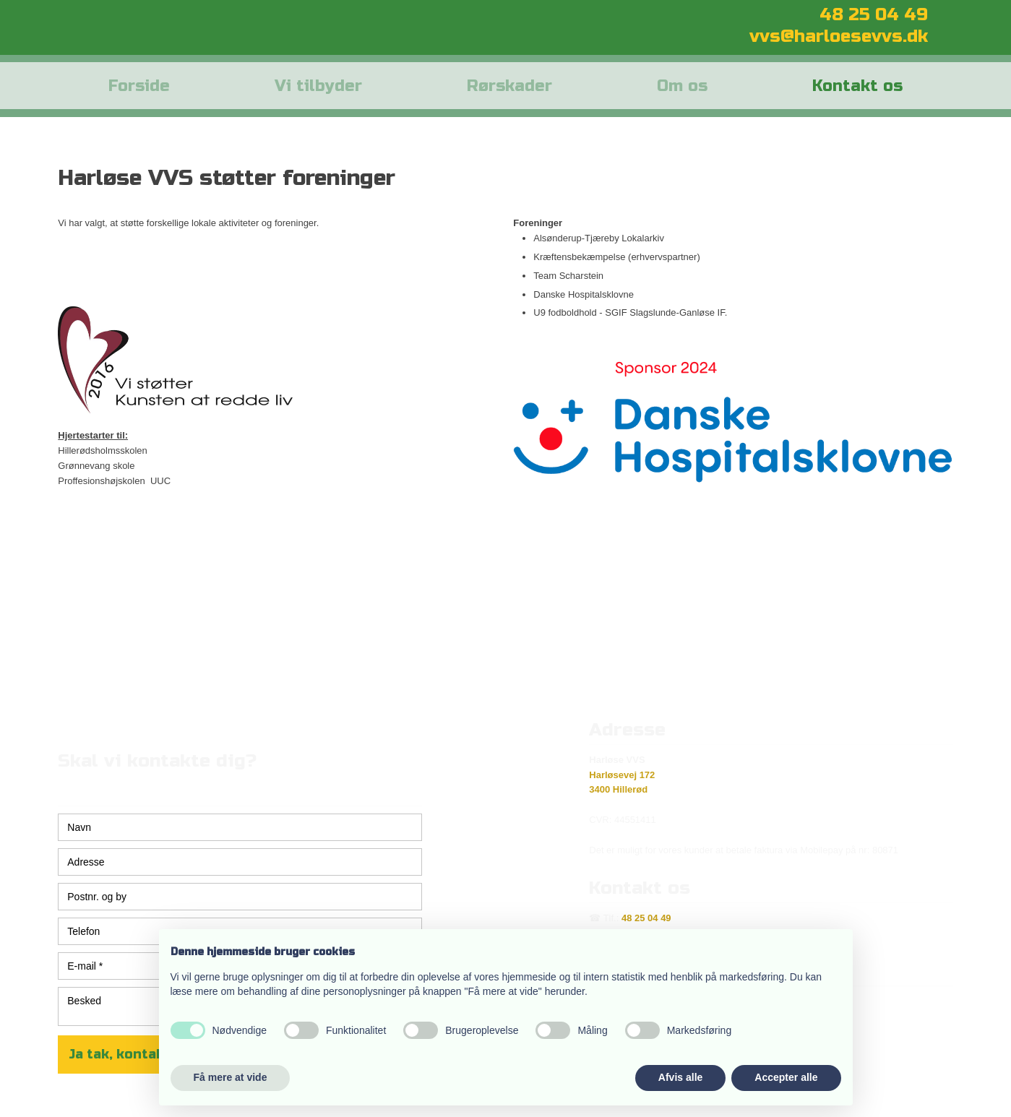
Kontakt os (857, 86)
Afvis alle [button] (680, 1077)
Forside (139, 86)
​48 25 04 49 (873, 14)
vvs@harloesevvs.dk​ (838, 36)
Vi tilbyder (318, 86)
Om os (682, 86)
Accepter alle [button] (785, 1077)
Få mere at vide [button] (230, 1077)
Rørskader (509, 86)
